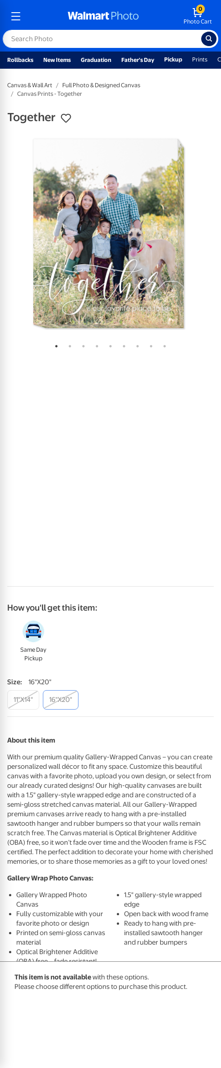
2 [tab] (68, 344)
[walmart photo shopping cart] (198, 16)
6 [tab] (122, 344)
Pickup (173, 59)
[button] (65, 118)
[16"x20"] (60, 700)
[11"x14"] (23, 700)
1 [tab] (54, 344)
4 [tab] (95, 344)
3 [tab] (81, 344)
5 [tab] (108, 344)
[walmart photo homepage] (103, 16)
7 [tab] (135, 344)
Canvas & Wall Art (29, 85)
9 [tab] (162, 344)
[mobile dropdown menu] (16, 16)
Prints (199, 59)
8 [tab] (149, 344)
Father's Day (137, 59)
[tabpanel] (110, 233)
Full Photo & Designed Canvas (101, 85)
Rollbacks (20, 59)
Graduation (96, 59)
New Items (57, 59)
